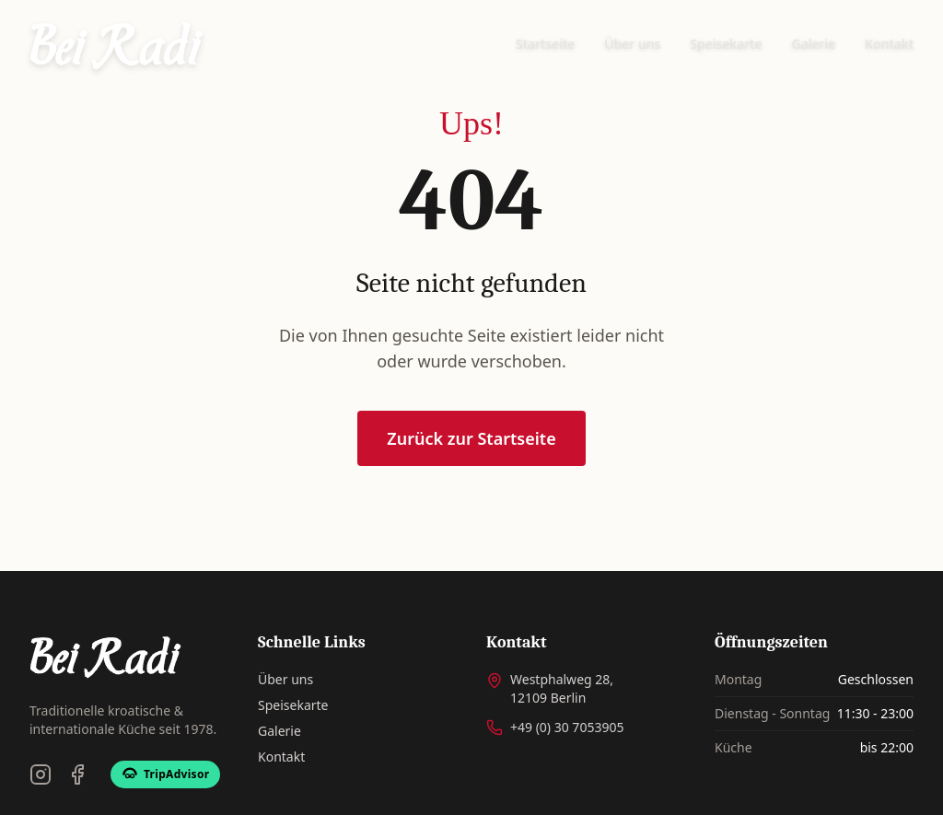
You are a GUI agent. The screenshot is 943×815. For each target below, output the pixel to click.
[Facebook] (77, 774)
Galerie (814, 43)
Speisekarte (726, 43)
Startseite (545, 43)
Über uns (632, 43)
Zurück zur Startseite (471, 439)
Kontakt (889, 43)
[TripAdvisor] (165, 774)
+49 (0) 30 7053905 (566, 727)
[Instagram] (40, 774)
